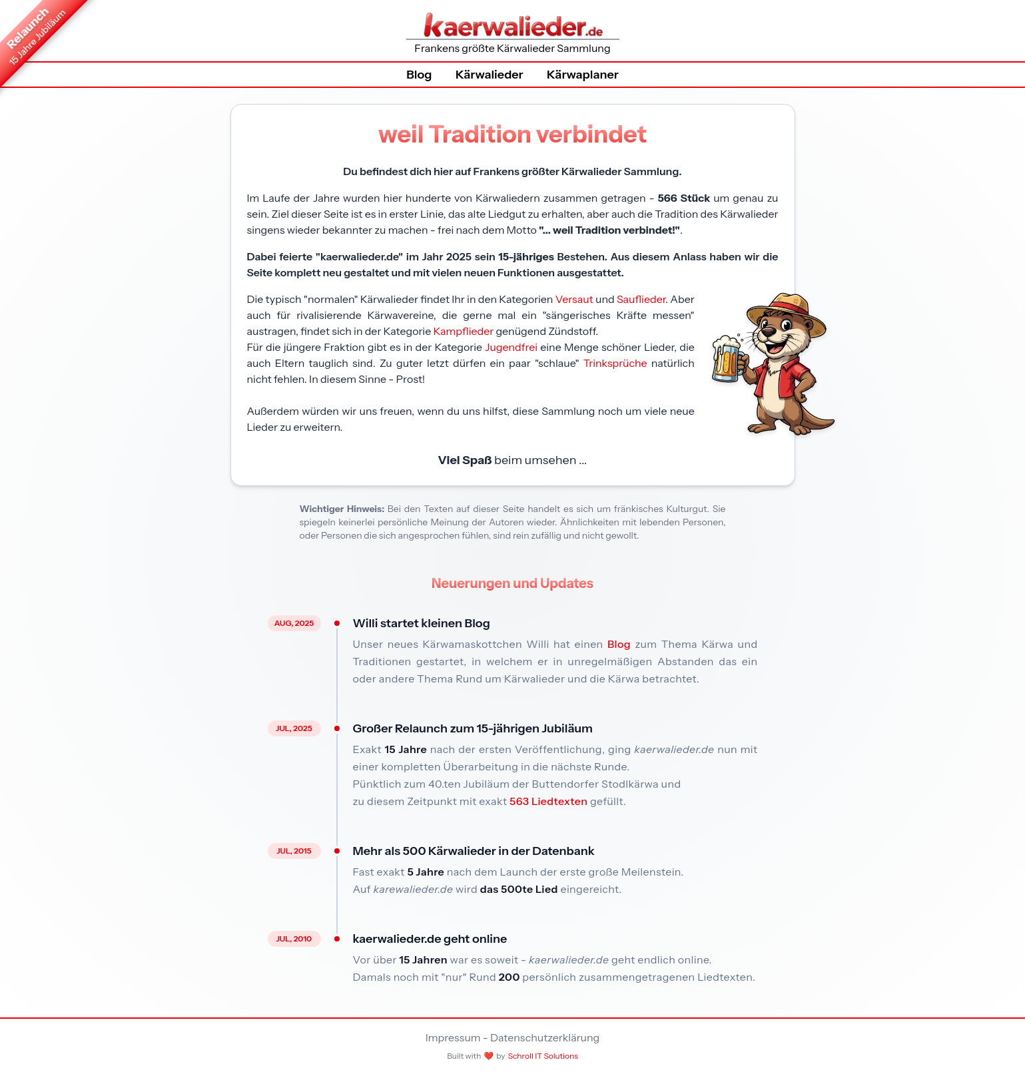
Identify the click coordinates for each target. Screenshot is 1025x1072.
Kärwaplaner (583, 74)
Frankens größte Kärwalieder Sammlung (512, 33)
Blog (419, 74)
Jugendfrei (511, 347)
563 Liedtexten (548, 801)
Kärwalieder (489, 74)
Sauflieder (641, 299)
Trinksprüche (615, 363)
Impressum (453, 1037)
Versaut (574, 299)
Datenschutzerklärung (544, 1037)
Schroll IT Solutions (543, 1056)
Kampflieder (463, 331)
